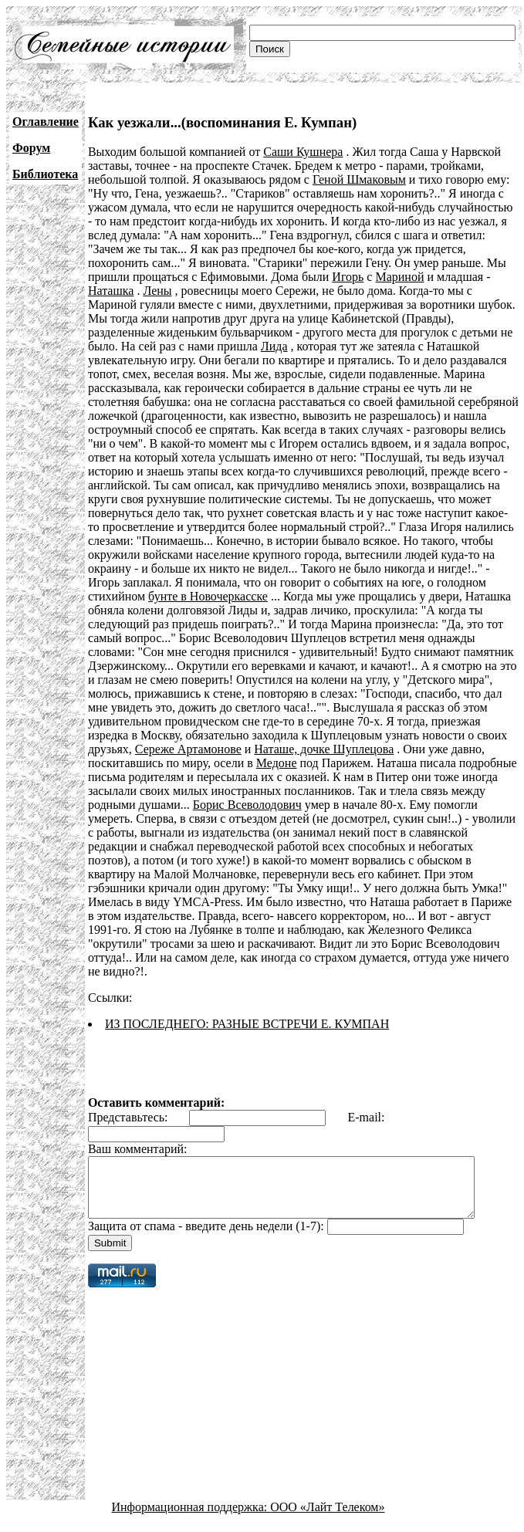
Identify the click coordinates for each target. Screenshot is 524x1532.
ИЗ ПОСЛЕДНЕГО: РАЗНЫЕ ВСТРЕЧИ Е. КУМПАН (247, 1009)
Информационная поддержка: (191, 1504)
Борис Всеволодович (247, 804)
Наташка (111, 290)
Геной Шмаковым (359, 179)
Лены (157, 290)
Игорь (347, 276)
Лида (274, 346)
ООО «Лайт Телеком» (327, 1504)
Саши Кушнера (303, 151)
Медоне (276, 762)
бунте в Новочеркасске (208, 596)
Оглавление (45, 121)
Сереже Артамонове (188, 749)
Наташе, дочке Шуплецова (324, 749)
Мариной (399, 276)
